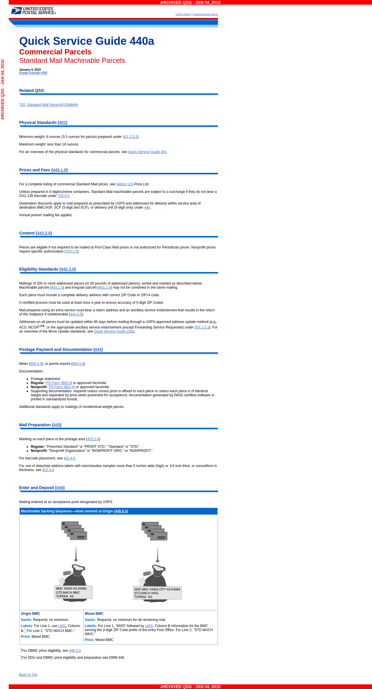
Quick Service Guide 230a (114, 331)
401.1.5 (57, 287)
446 (147, 207)
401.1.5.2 (130, 137)
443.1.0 (59, 170)
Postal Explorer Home (205, 14)
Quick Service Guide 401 (147, 152)
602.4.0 (48, 470)
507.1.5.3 (202, 327)
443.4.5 (76, 314)
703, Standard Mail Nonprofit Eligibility (48, 105)
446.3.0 (75, 651)
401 (62, 122)
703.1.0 (71, 251)
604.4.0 (36, 364)
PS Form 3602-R (59, 383)
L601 (62, 626)
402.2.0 (93, 439)
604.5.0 (78, 364)
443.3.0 (67, 269)
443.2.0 (44, 233)
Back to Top (28, 675)
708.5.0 (63, 196)
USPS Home (183, 14)
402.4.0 (69, 458)
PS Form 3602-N (62, 387)
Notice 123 (124, 184)
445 (56, 424)
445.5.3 (121, 511)
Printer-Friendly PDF (33, 72)
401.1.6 (105, 287)
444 (98, 349)
